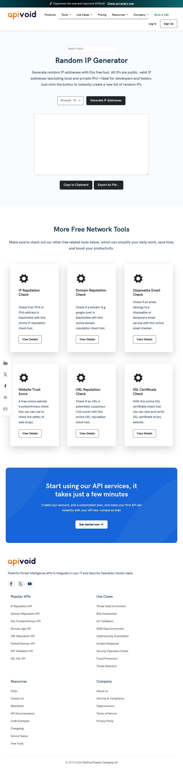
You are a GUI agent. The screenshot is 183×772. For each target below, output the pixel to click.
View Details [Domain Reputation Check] (87, 339)
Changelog (17, 728)
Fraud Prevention (107, 658)
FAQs (14, 691)
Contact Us (17, 698)
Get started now (91, 524)
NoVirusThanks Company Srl (100, 762)
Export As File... (108, 185)
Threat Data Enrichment (111, 606)
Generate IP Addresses (106, 100)
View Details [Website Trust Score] (30, 433)
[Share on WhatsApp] (6, 397)
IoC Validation (105, 621)
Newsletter (17, 706)
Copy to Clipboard (76, 185)
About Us (102, 691)
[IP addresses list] (91, 144)
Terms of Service (107, 713)
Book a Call (161, 14)
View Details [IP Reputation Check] (30, 339)
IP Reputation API (21, 606)
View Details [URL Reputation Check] (87, 433)
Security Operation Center (112, 651)
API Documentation (23, 713)
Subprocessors (106, 706)
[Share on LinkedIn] (6, 363)
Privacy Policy (105, 721)
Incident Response (108, 643)
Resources (119, 14)
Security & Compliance (110, 698)
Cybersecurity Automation (113, 636)
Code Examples (20, 721)
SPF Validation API (22, 651)
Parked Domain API (23, 643)
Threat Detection (107, 666)
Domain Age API (21, 628)
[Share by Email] (6, 409)
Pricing (102, 14)
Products (50, 14)
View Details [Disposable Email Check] (144, 339)
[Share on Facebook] (6, 386)
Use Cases (83, 14)
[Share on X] (6, 374)
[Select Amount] (70, 100)
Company (139, 14)
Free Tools (17, 743)
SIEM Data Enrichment (110, 628)
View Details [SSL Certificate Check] (144, 433)
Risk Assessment (107, 613)
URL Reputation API (23, 636)
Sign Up (169, 23)
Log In (152, 23)
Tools (65, 14)
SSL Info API (18, 658)
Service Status (19, 736)
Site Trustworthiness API (26, 621)
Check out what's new (120, 3)
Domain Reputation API (25, 613)
